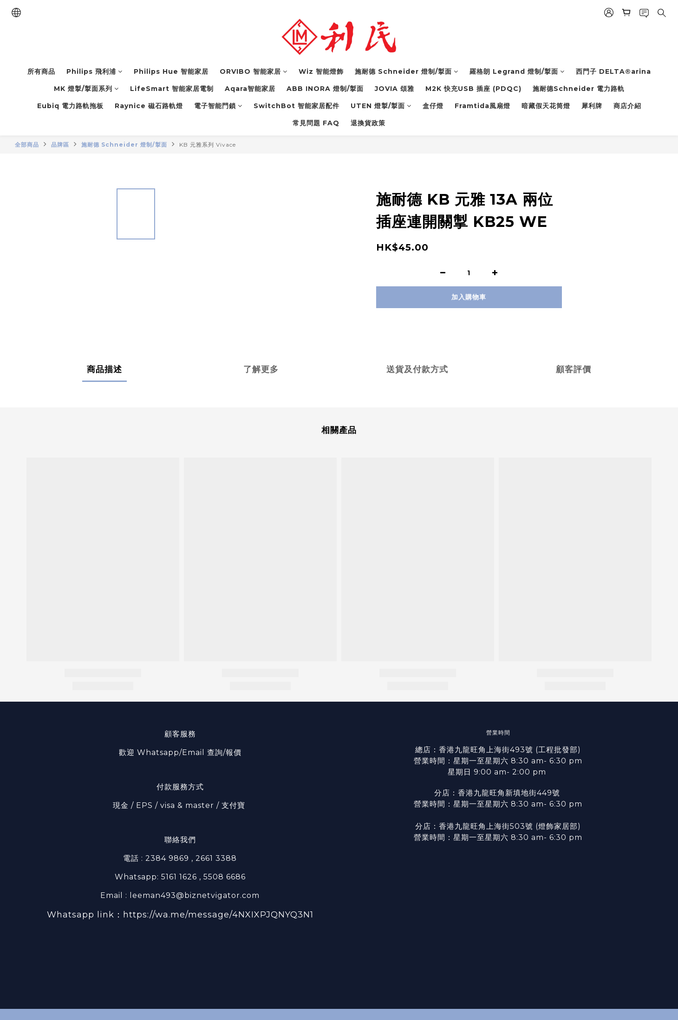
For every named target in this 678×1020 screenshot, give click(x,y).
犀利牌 (591, 106)
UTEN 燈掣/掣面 (381, 106)
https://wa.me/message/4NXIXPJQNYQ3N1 (218, 915)
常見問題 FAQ (316, 123)
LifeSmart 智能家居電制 (172, 88)
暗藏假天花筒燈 (546, 106)
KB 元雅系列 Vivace (207, 144)
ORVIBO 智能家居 (253, 71)
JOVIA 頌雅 (394, 88)
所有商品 (41, 71)
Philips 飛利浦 (94, 71)
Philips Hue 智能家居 (171, 71)
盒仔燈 (433, 106)
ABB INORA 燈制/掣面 (325, 88)
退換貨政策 (368, 123)
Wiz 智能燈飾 (321, 71)
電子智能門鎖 (218, 106)
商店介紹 (627, 106)
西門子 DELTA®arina (613, 71)
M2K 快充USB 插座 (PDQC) (473, 88)
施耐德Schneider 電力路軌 (579, 88)
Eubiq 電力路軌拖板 (70, 106)
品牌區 (60, 144)
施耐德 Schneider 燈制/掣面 (406, 71)
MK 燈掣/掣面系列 (86, 88)
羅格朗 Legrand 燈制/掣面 (517, 71)
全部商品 (27, 144)
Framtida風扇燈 (482, 106)
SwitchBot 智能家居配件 (296, 106)
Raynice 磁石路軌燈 (149, 106)
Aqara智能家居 (250, 88)
